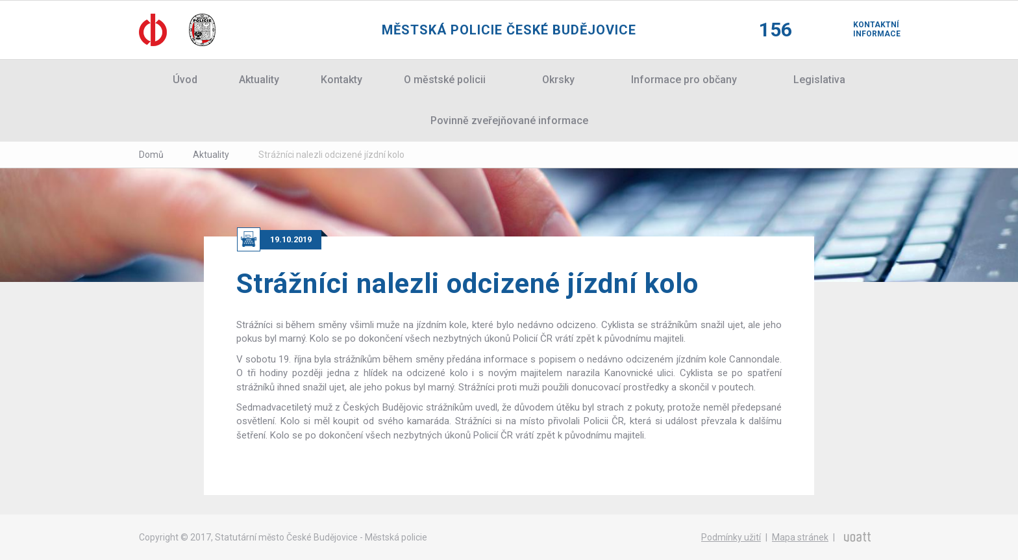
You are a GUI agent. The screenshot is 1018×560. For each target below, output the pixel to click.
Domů (151, 154)
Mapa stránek (800, 537)
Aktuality (259, 79)
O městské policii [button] (445, 79)
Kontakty (341, 79)
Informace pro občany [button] (684, 79)
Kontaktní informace (866, 29)
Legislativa (819, 79)
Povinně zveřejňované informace (509, 120)
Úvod (185, 79)
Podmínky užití (731, 537)
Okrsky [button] (558, 79)
